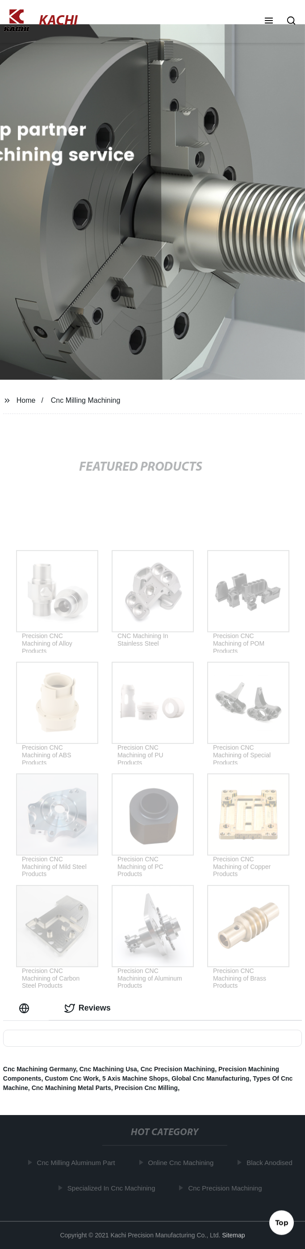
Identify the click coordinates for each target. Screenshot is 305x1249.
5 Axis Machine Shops (135, 1078)
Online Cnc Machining (182, 1162)
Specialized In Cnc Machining (113, 1188)
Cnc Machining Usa (108, 1069)
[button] (269, 21)
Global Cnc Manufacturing (210, 1078)
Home (26, 400)
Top (281, 1222)
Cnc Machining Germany (39, 1069)
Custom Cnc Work (72, 1078)
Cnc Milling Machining (86, 400)
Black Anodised (271, 1162)
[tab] (26, 1008)
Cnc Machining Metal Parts (71, 1087)
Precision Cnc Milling (146, 1087)
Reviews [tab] (87, 1008)
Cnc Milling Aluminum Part (77, 1162)
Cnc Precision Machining (178, 1069)
